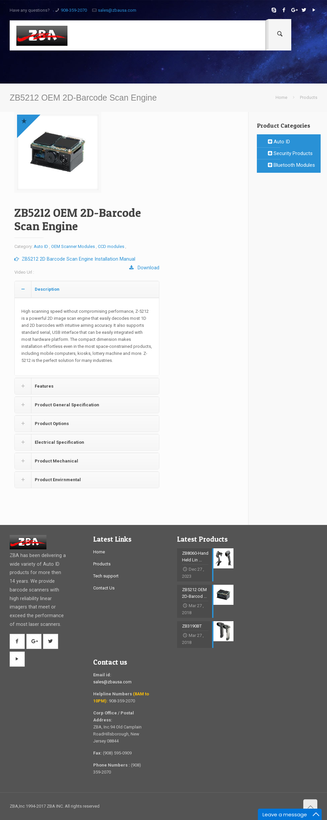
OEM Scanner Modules (73, 246)
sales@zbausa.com (117, 10)
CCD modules (111, 246)
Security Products (290, 153)
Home (281, 97)
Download (144, 267)
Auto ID (41, 246)
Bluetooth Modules (291, 165)
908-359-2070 (74, 10)
